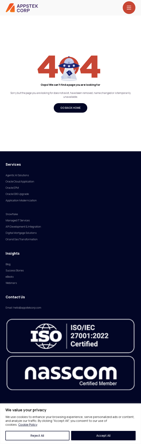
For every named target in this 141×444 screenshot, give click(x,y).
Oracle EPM (12, 188)
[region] (70, 423)
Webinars (11, 283)
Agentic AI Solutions (17, 175)
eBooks (10, 277)
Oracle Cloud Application (20, 181)
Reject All (37, 435)
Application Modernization (21, 200)
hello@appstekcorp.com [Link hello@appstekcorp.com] (27, 307)
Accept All (103, 435)
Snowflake (12, 214)
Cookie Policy (27, 425)
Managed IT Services (18, 220)
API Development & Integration (23, 226)
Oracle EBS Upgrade (17, 194)
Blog (8, 264)
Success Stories (15, 270)
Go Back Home (70, 108)
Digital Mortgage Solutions (21, 233)
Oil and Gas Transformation (22, 239)
